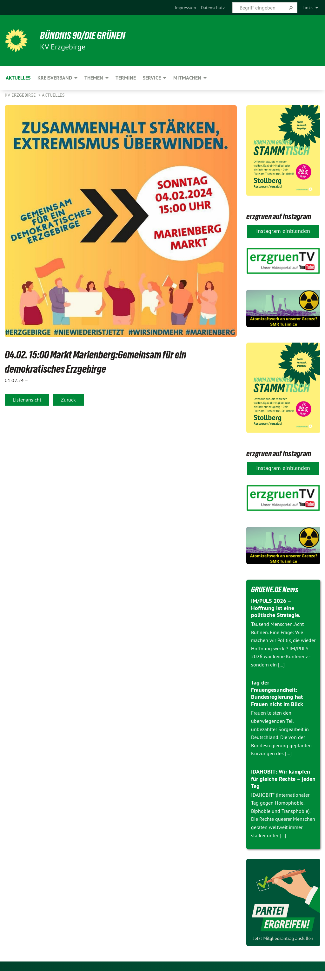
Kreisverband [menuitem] (54, 77)
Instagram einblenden (283, 231)
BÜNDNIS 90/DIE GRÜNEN (83, 35)
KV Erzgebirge (21, 95)
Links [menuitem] (307, 7)
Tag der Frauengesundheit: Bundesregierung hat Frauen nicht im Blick (277, 693)
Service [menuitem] (152, 77)
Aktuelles (53, 95)
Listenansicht (27, 399)
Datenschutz (213, 7)
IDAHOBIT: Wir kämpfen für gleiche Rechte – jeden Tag (283, 778)
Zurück (68, 399)
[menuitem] (185, 7)
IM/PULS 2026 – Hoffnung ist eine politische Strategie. (275, 608)
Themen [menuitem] (93, 77)
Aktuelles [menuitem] (18, 77)
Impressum (185, 7)
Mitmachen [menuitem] (187, 77)
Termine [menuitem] (126, 77)
